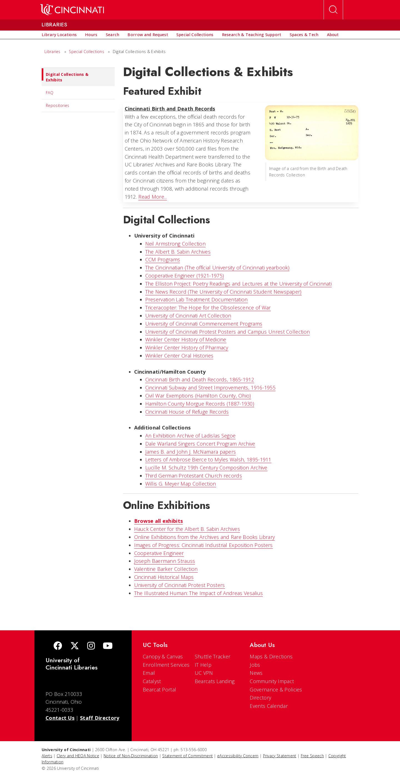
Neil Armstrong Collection (175, 243)
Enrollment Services (166, 664)
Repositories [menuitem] (57, 105)
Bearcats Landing (215, 681)
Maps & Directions (271, 656)
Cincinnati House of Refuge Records (187, 411)
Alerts (47, 755)
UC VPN (204, 672)
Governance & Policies (276, 689)
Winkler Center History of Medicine (185, 339)
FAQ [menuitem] (49, 92)
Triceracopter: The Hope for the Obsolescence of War (208, 307)
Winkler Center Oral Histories (179, 355)
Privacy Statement (279, 755)
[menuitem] (59, 35)
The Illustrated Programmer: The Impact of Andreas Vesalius (198, 593)
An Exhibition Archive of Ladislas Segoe (190, 435)
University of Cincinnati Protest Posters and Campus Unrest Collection (227, 331)
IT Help (203, 664)
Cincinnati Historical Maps (164, 577)
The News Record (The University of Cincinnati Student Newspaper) (223, 291)
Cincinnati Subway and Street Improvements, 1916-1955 (210, 387)
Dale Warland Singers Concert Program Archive (200, 443)
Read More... (152, 196)
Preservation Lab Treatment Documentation (196, 299)
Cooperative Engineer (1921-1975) (184, 275)
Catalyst (152, 681)
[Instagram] (91, 646)
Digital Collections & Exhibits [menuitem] (65, 75)
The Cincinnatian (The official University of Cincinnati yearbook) (217, 267)
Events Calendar (269, 706)
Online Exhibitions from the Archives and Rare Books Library (204, 537)
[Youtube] (107, 646)
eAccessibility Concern (238, 755)
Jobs (255, 664)
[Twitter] (74, 646)
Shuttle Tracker (213, 656)
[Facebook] (57, 646)
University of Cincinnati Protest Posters (179, 585)
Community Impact (272, 681)
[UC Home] (72, 9)
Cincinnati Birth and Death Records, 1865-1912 (199, 379)
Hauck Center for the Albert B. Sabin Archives (187, 529)
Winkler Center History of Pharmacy (186, 347)
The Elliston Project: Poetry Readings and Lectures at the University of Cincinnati (238, 283)
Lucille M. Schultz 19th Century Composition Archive (206, 467)
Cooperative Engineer (159, 553)
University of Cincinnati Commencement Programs (203, 323)
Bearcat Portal (159, 689)
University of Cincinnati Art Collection (188, 315)
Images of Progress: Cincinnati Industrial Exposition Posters (203, 545)
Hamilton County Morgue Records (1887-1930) (199, 403)
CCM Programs (162, 259)
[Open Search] (333, 9)
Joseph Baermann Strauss (164, 561)
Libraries (52, 51)
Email (149, 672)
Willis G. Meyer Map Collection (180, 483)
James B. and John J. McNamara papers (190, 451)
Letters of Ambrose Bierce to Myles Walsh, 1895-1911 (208, 459)
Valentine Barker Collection (166, 569)
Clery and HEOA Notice (78, 755)
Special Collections (86, 51)
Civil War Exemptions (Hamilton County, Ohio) (198, 395)
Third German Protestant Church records (193, 475)
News (256, 672)
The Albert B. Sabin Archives (178, 251)
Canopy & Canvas (163, 656)
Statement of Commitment (187, 755)
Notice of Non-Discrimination (131, 755)
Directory (260, 697)
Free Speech (312, 755)
